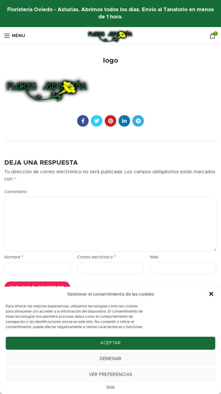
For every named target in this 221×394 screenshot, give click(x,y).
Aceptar (110, 343)
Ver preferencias (110, 374)
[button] (211, 294)
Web (154, 257)
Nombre (13, 257)
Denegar (110, 359)
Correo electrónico (96, 257)
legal (110, 387)
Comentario (15, 192)
